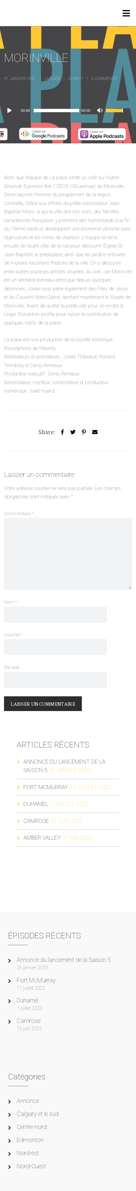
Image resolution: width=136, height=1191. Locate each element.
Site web (11, 667)
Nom (10, 602)
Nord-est (28, 1153)
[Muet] (100, 111)
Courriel (13, 634)
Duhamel (35, 803)
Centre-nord (32, 1126)
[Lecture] (12, 110)
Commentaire (19, 513)
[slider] (56, 110)
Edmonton (30, 1139)
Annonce (28, 1100)
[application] (66, 110)
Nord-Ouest (31, 1166)
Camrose (36, 821)
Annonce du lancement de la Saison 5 (64, 959)
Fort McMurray (46, 787)
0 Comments (104, 78)
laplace (52, 78)
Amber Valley (42, 837)
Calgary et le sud (37, 1113)
